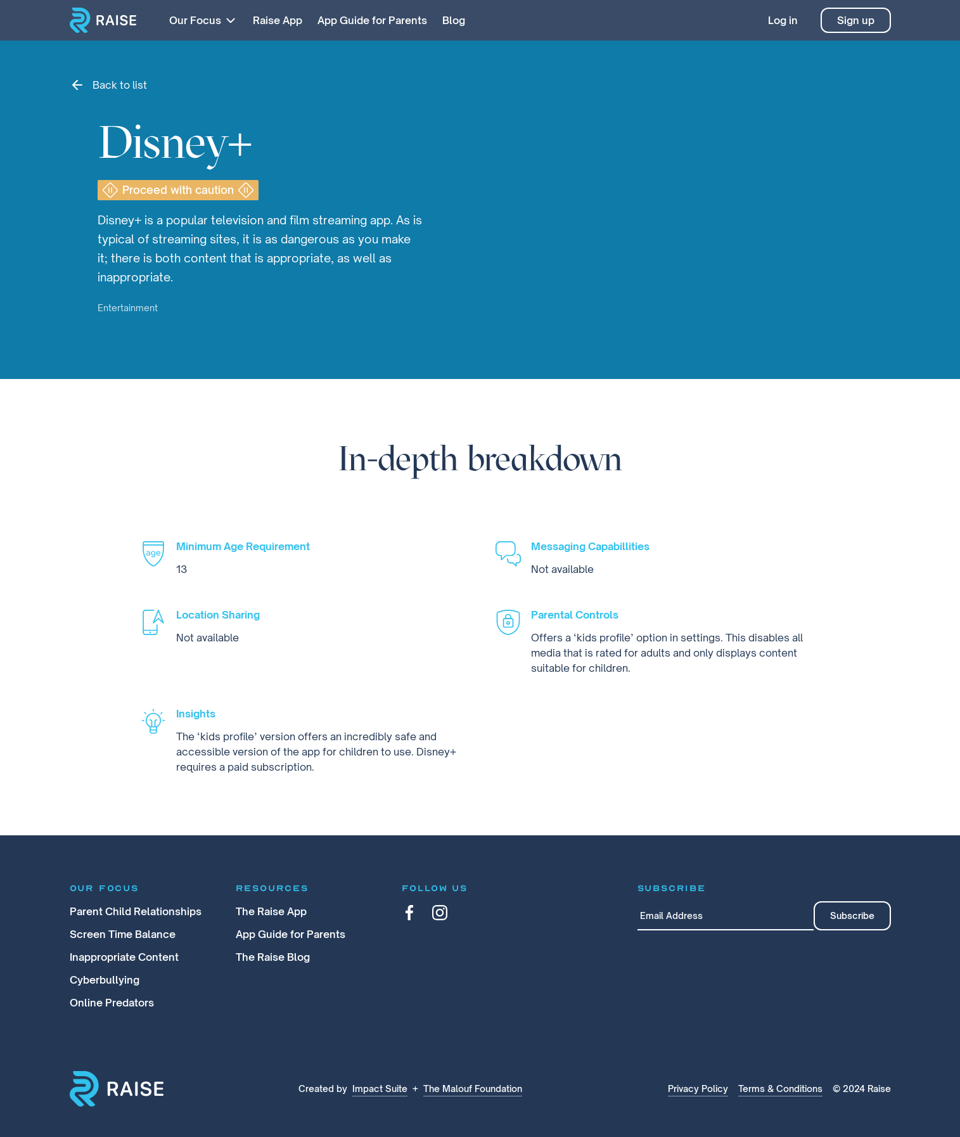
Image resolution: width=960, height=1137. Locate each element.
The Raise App (271, 911)
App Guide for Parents (372, 20)
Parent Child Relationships (136, 911)
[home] (103, 20)
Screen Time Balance (123, 934)
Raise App (277, 20)
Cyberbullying (104, 979)
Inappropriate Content (124, 957)
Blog (453, 20)
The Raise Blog (273, 957)
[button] (202, 20)
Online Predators (112, 1002)
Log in (783, 20)
